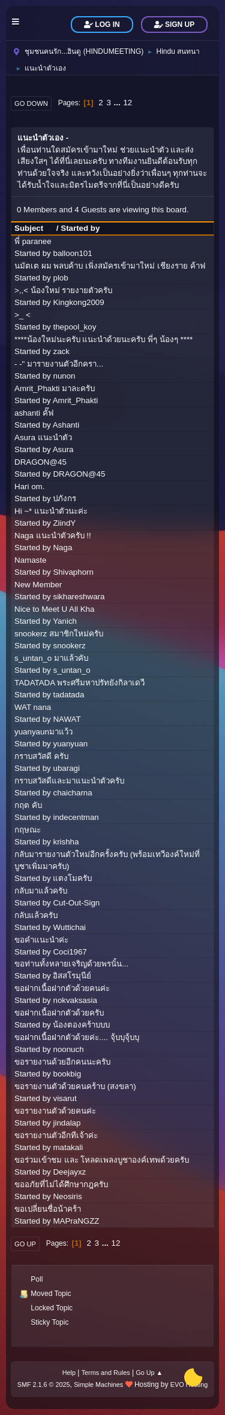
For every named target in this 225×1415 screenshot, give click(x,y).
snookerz (69, 645)
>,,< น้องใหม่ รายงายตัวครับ (63, 290)
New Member (38, 584)
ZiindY (64, 523)
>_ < (22, 314)
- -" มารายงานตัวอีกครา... (58, 363)
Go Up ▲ (149, 1372)
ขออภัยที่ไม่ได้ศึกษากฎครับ (61, 1184)
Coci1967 (69, 951)
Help (69, 1372)
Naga (62, 547)
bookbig (67, 1073)
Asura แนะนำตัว (43, 437)
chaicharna (72, 792)
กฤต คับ (28, 805)
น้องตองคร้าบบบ (81, 1024)
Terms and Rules (106, 1372)
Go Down (31, 103)
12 (127, 102)
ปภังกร (64, 498)
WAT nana (32, 707)
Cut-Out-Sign (76, 902)
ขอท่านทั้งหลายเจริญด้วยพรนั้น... (71, 963)
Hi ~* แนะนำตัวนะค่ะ (51, 511)
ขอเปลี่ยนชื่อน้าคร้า (47, 1208)
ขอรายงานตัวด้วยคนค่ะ (55, 1110)
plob (60, 277)
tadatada (68, 694)
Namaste (30, 560)
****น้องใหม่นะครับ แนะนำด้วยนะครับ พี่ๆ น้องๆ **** (103, 339)
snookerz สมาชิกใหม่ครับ (58, 633)
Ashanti (66, 424)
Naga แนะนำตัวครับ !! (52, 535)
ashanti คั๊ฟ (33, 412)
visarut (64, 1098)
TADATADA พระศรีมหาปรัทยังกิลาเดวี (79, 682)
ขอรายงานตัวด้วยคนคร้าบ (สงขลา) (75, 1086)
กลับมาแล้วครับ (40, 890)
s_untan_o (71, 670)
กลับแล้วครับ (36, 915)
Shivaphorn (73, 572)
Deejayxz (69, 1171)
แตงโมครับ (72, 878)
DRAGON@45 (40, 462)
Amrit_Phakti (75, 400)
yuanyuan (70, 743)
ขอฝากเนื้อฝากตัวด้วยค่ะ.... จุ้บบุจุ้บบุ (76, 1037)
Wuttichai (69, 927)
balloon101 (72, 253)
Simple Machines (98, 1384)
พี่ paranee (33, 241)
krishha (66, 841)
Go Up (25, 1244)
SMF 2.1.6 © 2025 (43, 1384)
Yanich (65, 621)
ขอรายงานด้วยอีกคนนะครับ (62, 1061)
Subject (34, 228)
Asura (63, 449)
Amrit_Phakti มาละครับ (54, 388)
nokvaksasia (75, 1000)
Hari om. (29, 486)
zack (61, 351)
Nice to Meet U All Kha (54, 609)
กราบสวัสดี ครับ (41, 756)
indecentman (75, 817)
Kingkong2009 (78, 302)
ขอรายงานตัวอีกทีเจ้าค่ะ (56, 1135)
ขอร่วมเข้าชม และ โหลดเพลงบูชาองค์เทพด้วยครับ (101, 1159)
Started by (80, 228)
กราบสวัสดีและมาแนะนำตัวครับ (69, 780)
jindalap (66, 1122)
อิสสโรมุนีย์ (72, 975)
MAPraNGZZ (76, 1220)
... (118, 102)
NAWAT (66, 719)
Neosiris (67, 1196)
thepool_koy (74, 326)
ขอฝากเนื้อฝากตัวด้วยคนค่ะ (62, 988)
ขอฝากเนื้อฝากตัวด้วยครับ (59, 1012)
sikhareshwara (78, 596)
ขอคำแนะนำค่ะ (41, 939)
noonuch (68, 1049)
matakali (68, 1147)
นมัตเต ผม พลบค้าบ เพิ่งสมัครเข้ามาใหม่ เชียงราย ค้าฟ (109, 265)
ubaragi (66, 768)
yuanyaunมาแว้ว (43, 731)
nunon (64, 375)
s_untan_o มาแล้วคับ (51, 658)
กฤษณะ (27, 829)
